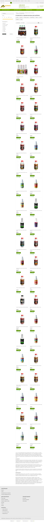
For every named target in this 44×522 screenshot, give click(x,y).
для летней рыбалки (6, 9)
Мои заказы (24, 498)
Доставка (2, 502)
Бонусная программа (26, 499)
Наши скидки (3, 498)
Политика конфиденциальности (6, 494)
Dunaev (17, 17)
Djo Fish (21, 17)
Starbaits (17, 19)
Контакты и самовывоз (4, 499)
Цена (7, 15)
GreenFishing (32, 17)
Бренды (2, 505)
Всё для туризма (29, 9)
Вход (37, 2)
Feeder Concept (26, 17)
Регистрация (41, 2)
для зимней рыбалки (18, 9)
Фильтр (4, 13)
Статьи (2, 491)
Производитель (7, 21)
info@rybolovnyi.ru (5, 513)
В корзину (32, 41)
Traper (21, 19)
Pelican (37, 17)
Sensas (40, 17)
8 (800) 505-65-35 (4, 510)
